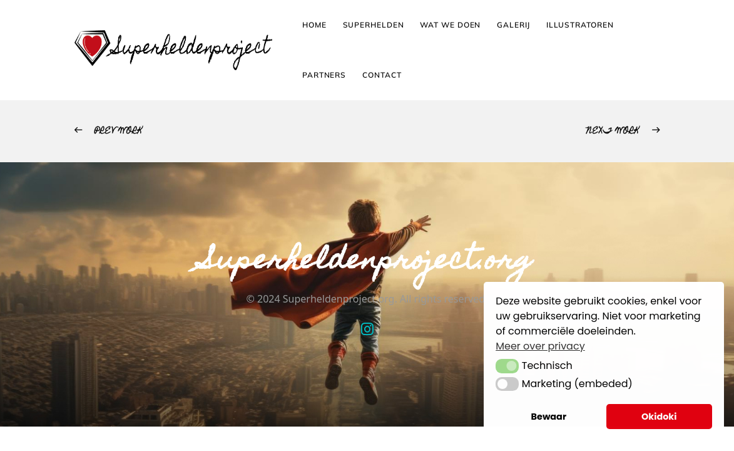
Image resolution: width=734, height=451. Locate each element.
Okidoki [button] (659, 416)
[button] (507, 366)
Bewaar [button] (549, 416)
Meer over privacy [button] (540, 346)
